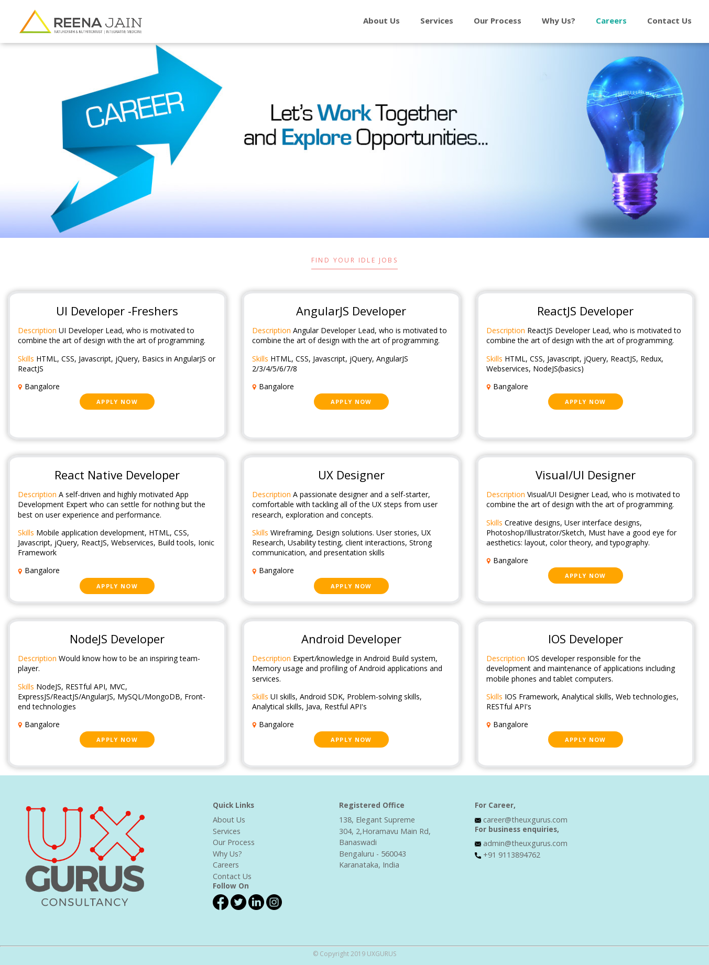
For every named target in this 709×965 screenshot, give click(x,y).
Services (436, 20)
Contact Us (232, 876)
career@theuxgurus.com (525, 820)
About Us (381, 20)
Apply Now (117, 401)
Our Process (497, 20)
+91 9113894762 (511, 855)
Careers (611, 20)
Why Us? (558, 20)
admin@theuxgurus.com (525, 843)
